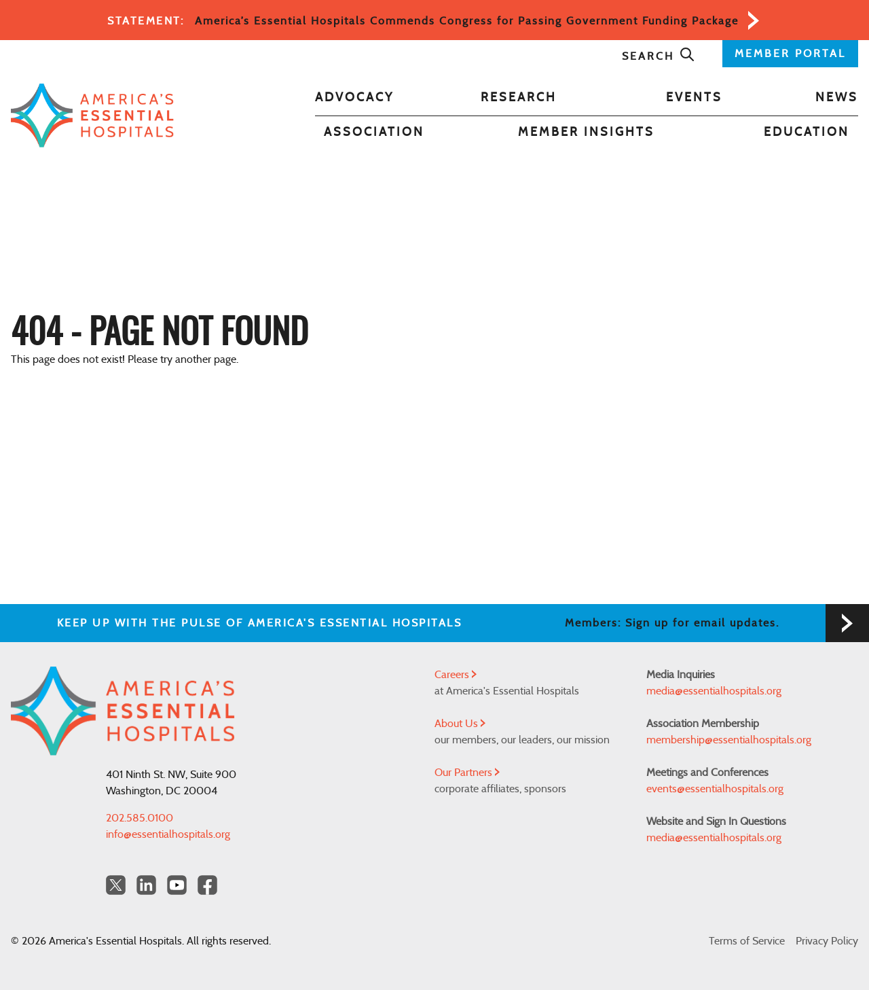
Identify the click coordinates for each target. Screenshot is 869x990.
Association (374, 132)
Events (694, 98)
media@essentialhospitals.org (713, 691)
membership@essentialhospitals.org (728, 740)
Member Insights (586, 132)
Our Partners (467, 772)
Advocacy (354, 98)
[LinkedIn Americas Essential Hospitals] (146, 885)
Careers (455, 674)
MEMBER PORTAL (790, 53)
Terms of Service (747, 941)
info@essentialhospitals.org (168, 834)
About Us (459, 723)
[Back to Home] (92, 116)
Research (519, 98)
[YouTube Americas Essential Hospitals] (177, 885)
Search (658, 56)
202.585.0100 (139, 818)
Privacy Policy (827, 941)
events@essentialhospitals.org (714, 788)
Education (806, 132)
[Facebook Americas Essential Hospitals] (207, 885)
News (836, 98)
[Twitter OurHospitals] (116, 885)
